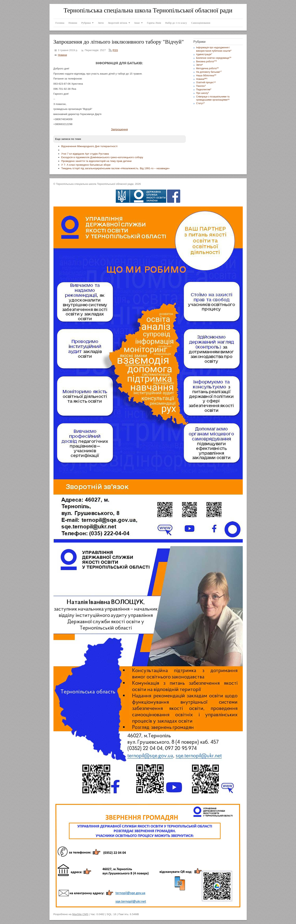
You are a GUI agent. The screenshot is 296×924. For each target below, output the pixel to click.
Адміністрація (204, 54)
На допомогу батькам (209, 72)
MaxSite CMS (80, 914)
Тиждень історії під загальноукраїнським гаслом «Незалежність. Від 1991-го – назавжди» (115, 168)
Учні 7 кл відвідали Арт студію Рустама (85, 153)
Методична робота (207, 68)
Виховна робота (206, 61)
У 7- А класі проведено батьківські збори (86, 164)
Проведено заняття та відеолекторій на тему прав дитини (96, 161)
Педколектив (203, 89)
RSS (115, 50)
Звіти (199, 65)
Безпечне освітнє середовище (213, 58)
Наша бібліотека (206, 75)
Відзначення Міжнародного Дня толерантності (89, 146)
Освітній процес (206, 82)
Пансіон (201, 86)
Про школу (202, 93)
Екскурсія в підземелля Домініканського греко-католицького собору (102, 157)
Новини (62, 54)
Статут (200, 103)
